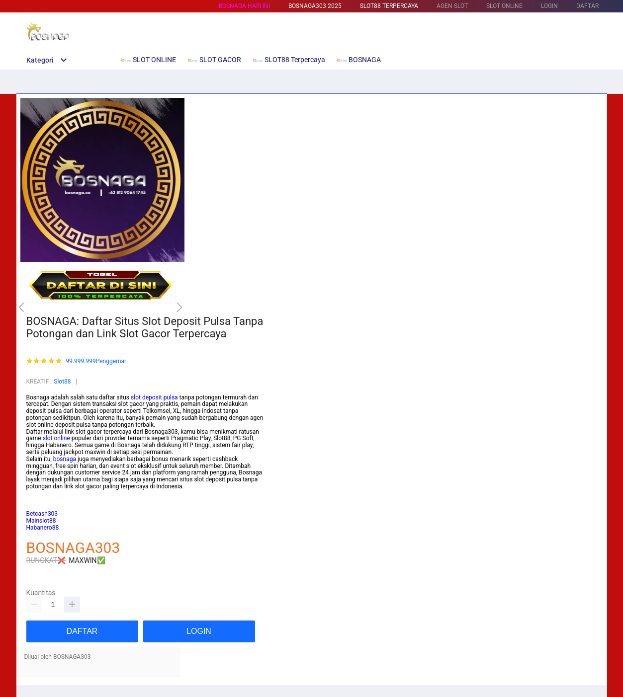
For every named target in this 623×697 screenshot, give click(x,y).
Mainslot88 (41, 493)
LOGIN (549, 5)
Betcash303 (42, 500)
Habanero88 (42, 527)
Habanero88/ (44, 506)
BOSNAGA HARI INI (244, 5)
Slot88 (62, 381)
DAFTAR (587, 5)
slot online (56, 438)
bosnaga (64, 459)
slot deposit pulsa (154, 397)
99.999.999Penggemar (96, 361)
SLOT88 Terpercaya (389, 5)
